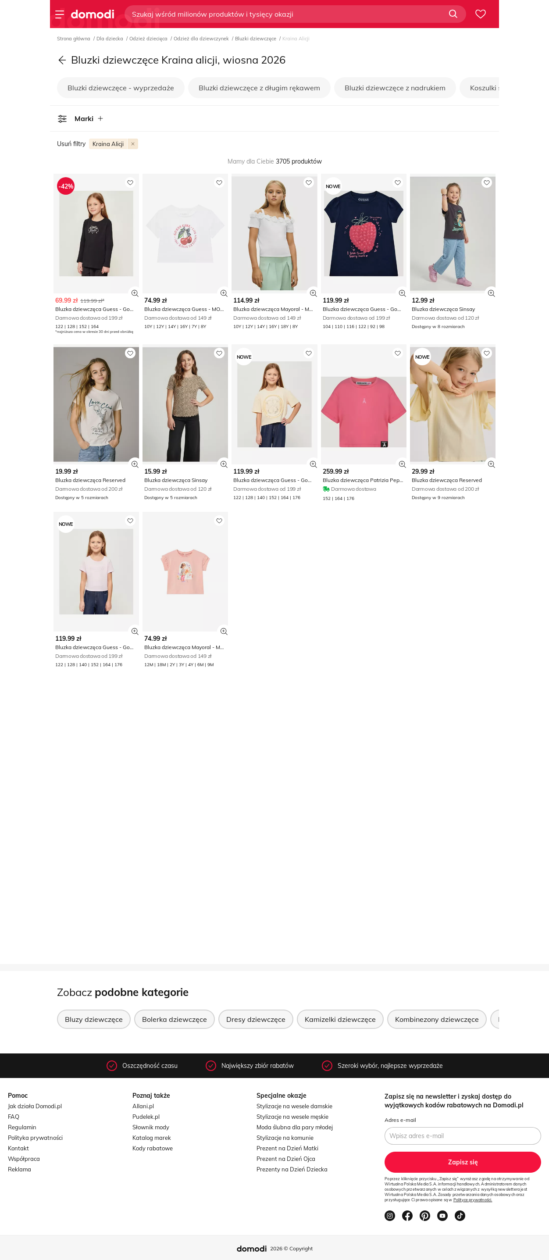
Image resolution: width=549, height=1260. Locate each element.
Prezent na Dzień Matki (287, 1148)
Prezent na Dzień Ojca (286, 1158)
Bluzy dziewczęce (94, 1019)
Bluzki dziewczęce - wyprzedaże (121, 87)
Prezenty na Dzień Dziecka (292, 1169)
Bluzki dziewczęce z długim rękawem (259, 87)
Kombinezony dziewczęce (437, 1019)
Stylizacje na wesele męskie (292, 1116)
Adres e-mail (400, 1120)
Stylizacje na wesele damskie (294, 1106)
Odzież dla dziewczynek (202, 39)
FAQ (13, 1116)
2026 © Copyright (291, 1248)
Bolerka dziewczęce (174, 1019)
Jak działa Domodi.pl (35, 1106)
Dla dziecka (110, 39)
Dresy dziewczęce (255, 1019)
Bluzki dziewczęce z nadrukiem (395, 87)
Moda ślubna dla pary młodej (295, 1127)
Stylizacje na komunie (285, 1137)
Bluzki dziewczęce (256, 39)
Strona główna (74, 39)
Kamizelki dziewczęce (340, 1019)
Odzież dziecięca (149, 39)
